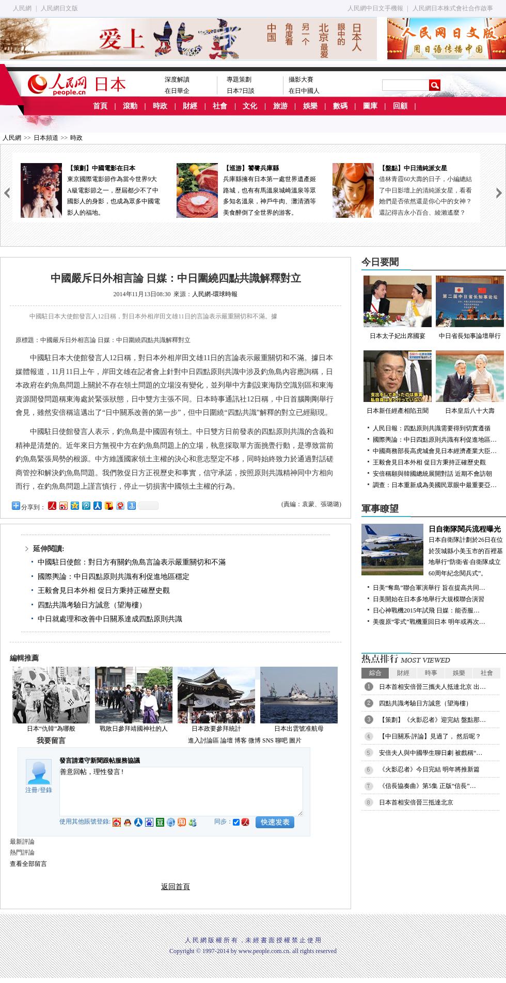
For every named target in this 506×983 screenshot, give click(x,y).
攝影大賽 (301, 79)
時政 (160, 106)
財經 (190, 106)
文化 (250, 106)
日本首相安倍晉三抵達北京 (416, 802)
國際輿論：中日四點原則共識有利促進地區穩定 (113, 577)
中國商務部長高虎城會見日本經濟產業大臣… (435, 451)
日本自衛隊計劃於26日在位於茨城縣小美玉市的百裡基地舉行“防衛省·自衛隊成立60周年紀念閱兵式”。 (433, 550)
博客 (240, 740)
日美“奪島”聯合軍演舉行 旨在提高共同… (429, 587)
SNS (268, 740)
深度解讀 (177, 79)
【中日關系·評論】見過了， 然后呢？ (430, 736)
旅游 (280, 106)
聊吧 (281, 740)
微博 (254, 740)
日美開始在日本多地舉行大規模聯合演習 (428, 599)
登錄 (46, 790)
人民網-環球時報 (215, 294)
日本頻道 (46, 137)
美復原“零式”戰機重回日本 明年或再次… (429, 621)
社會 (220, 106)
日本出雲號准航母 (299, 728)
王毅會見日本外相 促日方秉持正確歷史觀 (104, 590)
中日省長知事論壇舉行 (470, 308)
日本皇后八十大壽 (470, 382)
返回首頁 (175, 887)
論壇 (226, 740)
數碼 (340, 106)
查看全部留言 (28, 863)
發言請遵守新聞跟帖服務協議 (99, 760)
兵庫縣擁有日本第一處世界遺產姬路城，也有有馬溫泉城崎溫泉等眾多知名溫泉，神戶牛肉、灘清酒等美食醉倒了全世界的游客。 (246, 189)
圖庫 (370, 106)
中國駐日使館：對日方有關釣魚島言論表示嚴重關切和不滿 (132, 562)
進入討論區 (203, 740)
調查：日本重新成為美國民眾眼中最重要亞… (435, 485)
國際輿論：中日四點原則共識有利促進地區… (435, 439)
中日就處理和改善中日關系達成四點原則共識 (110, 619)
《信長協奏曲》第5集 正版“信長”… (427, 785)
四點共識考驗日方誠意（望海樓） (92, 605)
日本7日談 (241, 90)
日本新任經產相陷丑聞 (397, 382)
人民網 (22, 8)
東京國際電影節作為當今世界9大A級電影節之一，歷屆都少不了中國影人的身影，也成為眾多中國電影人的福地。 (90, 189)
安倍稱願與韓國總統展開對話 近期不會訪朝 (432, 473)
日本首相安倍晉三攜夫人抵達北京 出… (432, 686)
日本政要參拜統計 (216, 728)
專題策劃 (239, 79)
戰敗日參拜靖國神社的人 (134, 728)
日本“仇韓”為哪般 (51, 728)
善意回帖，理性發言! (181, 791)
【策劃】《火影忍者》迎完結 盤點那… (432, 719)
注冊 (31, 790)
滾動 (130, 106)
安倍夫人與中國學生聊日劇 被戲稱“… (430, 752)
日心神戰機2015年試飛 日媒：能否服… (426, 610)
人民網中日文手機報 (375, 8)
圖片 (295, 740)
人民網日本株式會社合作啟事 (453, 8)
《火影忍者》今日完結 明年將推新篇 (429, 769)
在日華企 (177, 90)
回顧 (400, 106)
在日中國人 (304, 90)
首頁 (100, 106)
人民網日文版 (59, 8)
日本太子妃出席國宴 (397, 308)
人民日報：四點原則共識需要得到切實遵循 (432, 428)
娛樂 (310, 106)
